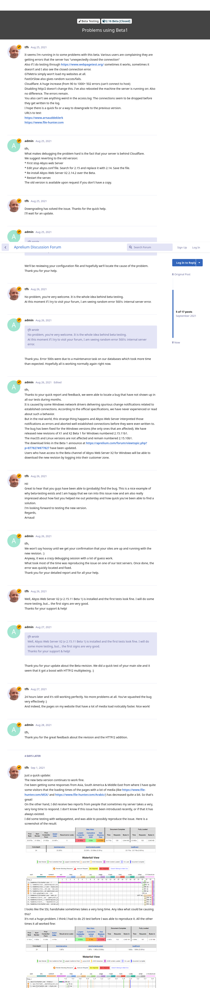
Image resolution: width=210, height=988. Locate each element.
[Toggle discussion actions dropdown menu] (199, 20)
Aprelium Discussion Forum (37, 5)
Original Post (181, 32)
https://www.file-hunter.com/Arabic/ (80, 553)
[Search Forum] (150, 5)
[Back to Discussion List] (5, 5)
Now (176, 101)
